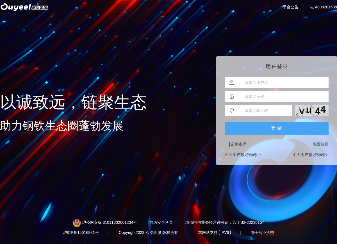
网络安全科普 (161, 222)
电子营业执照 (262, 232)
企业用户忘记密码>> (243, 155)
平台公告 (291, 7)
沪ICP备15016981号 (81, 232)
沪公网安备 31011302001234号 (109, 222)
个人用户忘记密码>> (311, 155)
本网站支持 (214, 232)
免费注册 (321, 144)
